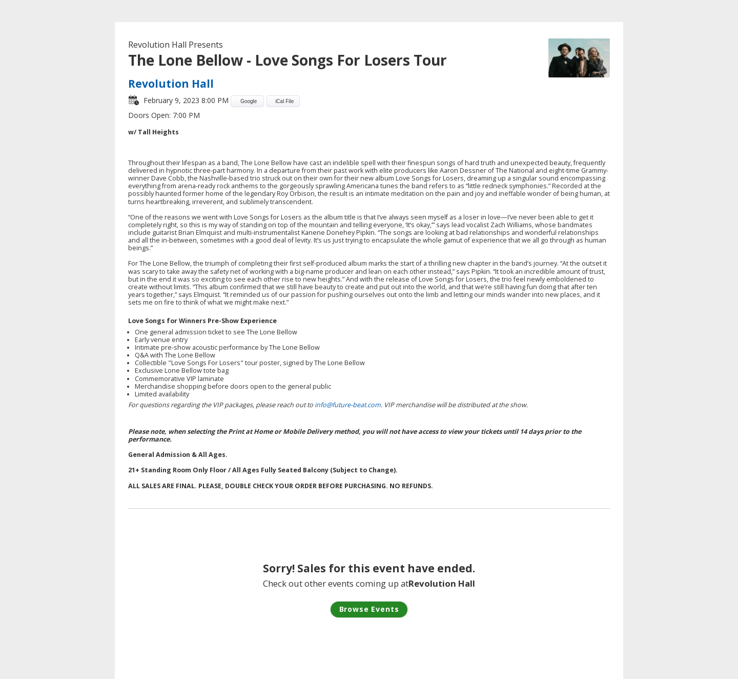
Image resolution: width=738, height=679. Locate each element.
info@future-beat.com (348, 405)
